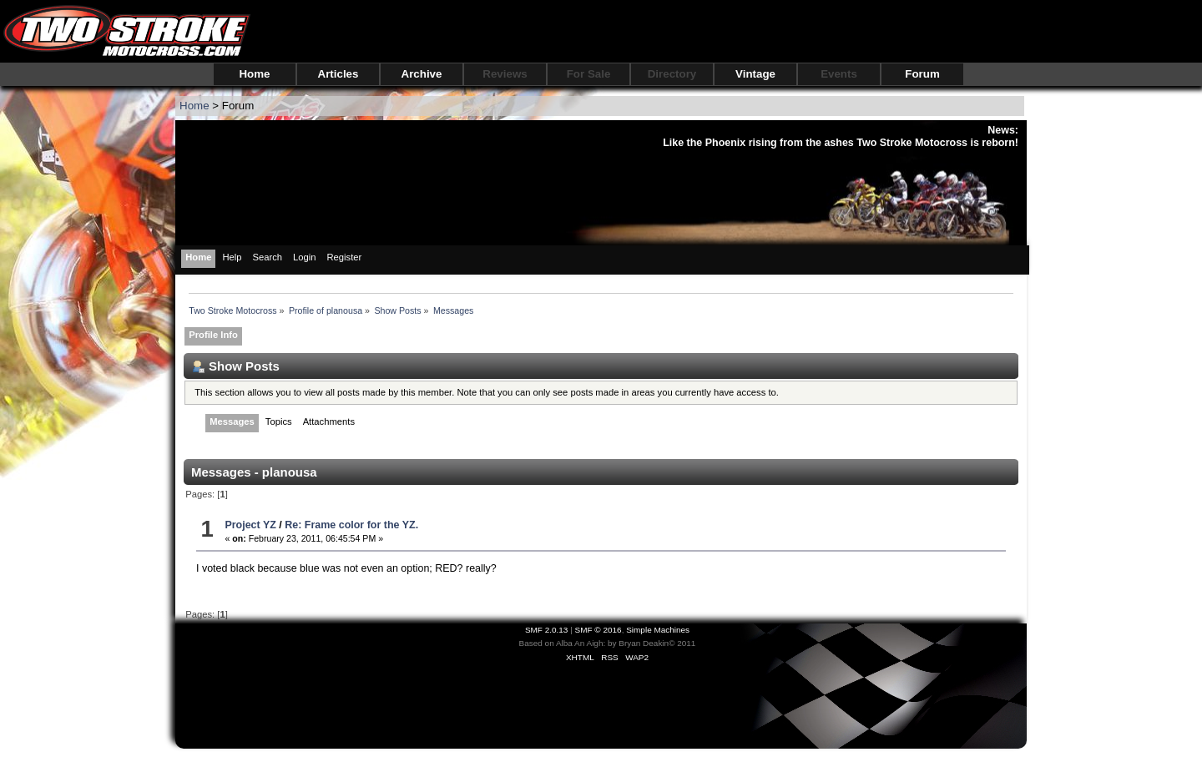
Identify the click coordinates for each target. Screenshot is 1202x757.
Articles (338, 74)
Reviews (504, 74)
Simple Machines (657, 629)
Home (254, 74)
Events (839, 74)
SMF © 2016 (598, 629)
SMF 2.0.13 (546, 629)
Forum (922, 74)
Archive (422, 74)
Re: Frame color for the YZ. (351, 525)
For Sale (589, 74)
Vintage (755, 74)
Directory (672, 74)
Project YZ (250, 525)
